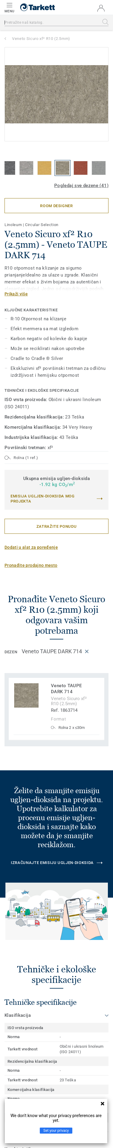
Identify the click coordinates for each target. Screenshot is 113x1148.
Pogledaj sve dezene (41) (81, 185)
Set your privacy (56, 1130)
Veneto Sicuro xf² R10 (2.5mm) (41, 38)
